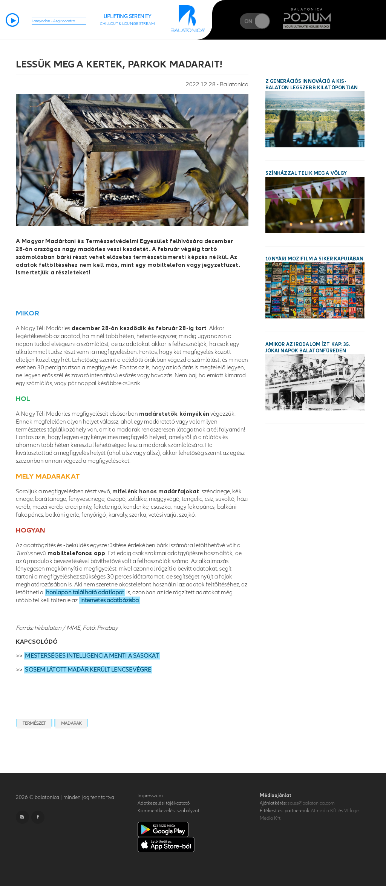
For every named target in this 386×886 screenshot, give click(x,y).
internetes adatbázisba (109, 600)
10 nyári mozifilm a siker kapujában (314, 259)
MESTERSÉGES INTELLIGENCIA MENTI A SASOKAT (91, 656)
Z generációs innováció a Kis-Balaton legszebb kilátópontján (311, 84)
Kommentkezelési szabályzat (168, 811)
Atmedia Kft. (324, 811)
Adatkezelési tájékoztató (164, 803)
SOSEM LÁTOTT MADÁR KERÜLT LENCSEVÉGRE (88, 669)
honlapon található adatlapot (85, 592)
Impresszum (150, 796)
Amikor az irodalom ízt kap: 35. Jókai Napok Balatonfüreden (307, 347)
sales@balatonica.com (311, 803)
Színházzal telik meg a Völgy (306, 173)
